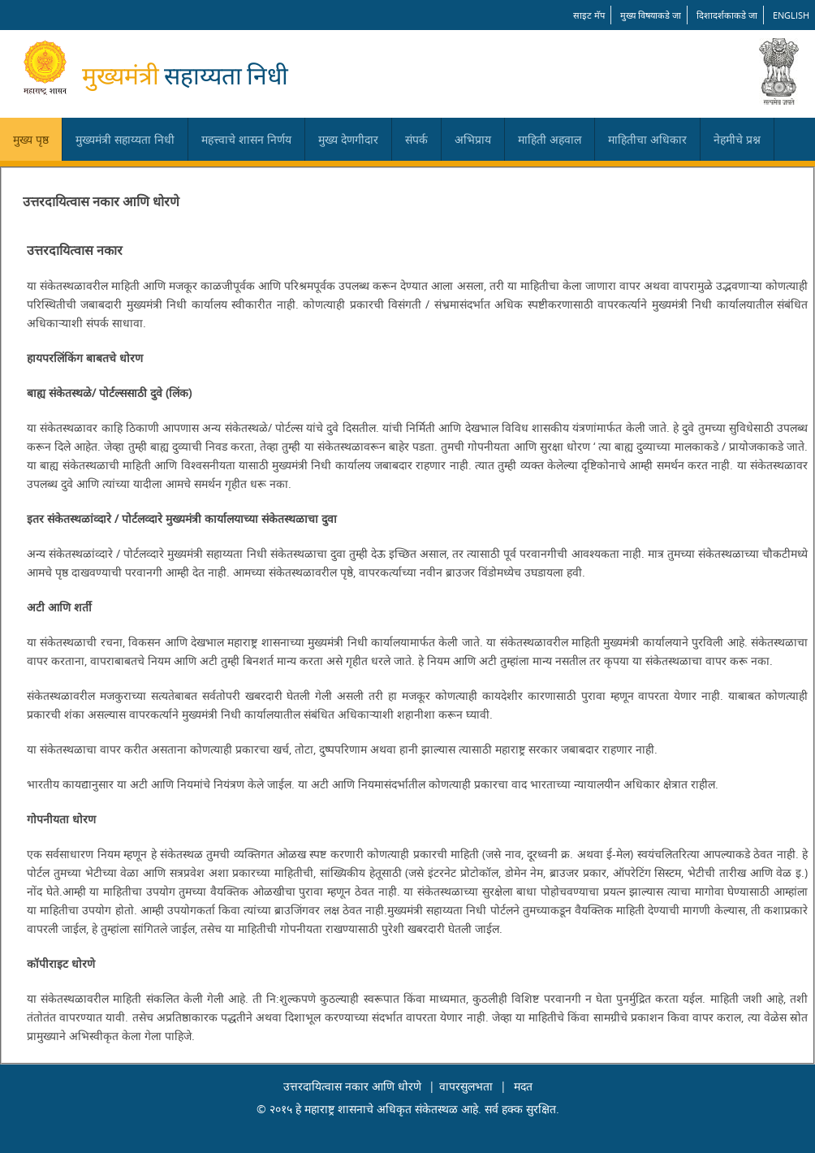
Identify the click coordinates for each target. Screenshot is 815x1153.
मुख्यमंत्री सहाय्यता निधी (125, 139)
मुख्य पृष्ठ (31, 139)
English (791, 15)
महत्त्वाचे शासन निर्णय (246, 139)
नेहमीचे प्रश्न (737, 139)
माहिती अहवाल (549, 139)
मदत (523, 1086)
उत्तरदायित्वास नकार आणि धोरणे (352, 1086)
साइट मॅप (589, 15)
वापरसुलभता (466, 1086)
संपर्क (416, 139)
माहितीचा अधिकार (647, 139)
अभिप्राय (473, 139)
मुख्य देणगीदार (348, 139)
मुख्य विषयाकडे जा (650, 15)
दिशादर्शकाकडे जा (726, 15)
